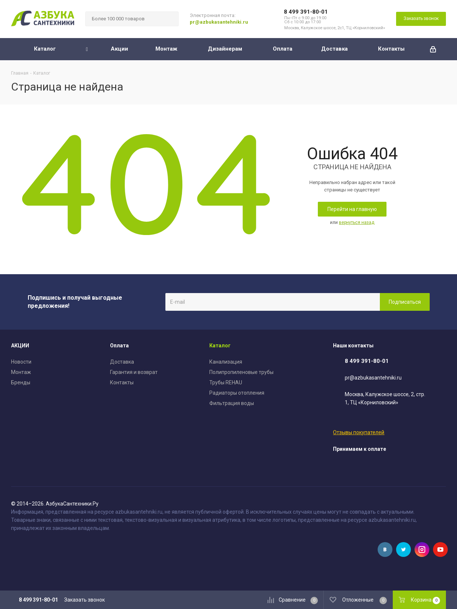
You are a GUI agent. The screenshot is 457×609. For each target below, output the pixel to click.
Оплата (119, 345)
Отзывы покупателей (358, 432)
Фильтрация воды (231, 403)
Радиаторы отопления (236, 393)
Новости (21, 362)
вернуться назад (356, 222)
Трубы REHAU (225, 382)
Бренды (20, 382)
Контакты (122, 382)
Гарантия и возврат (134, 372)
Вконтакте (385, 549)
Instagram (422, 549)
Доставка (122, 362)
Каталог (220, 345)
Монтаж (21, 372)
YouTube (440, 549)
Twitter (403, 549)
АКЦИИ (20, 345)
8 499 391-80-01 (306, 11)
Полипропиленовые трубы (241, 372)
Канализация (225, 362)
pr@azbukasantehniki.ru (219, 22)
